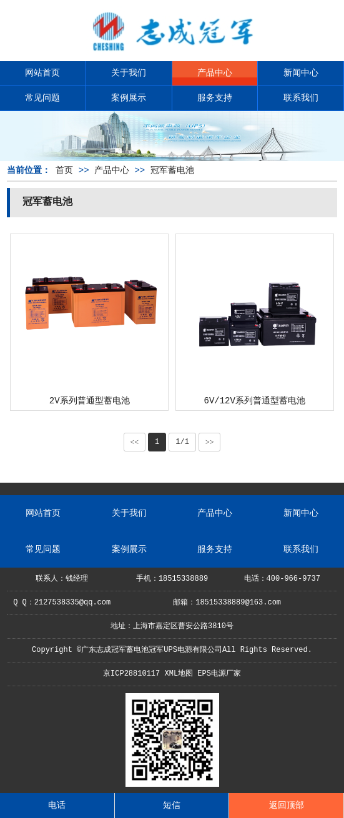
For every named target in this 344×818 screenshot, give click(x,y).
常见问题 (42, 98)
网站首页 (42, 73)
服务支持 (214, 98)
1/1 (182, 442)
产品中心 (214, 73)
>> (209, 442)
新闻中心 (300, 73)
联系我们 (300, 98)
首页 (64, 170)
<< (134, 442)
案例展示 (128, 98)
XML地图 (178, 673)
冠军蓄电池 (172, 170)
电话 (57, 806)
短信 (171, 806)
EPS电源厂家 (219, 673)
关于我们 (128, 73)
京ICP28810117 (131, 673)
